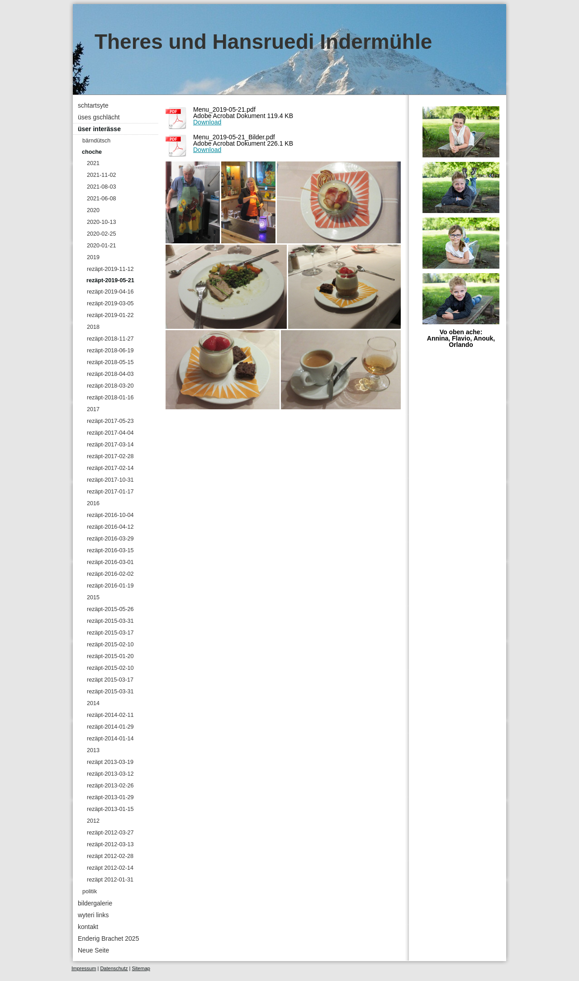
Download (207, 122)
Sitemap (141, 968)
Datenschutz (114, 968)
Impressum (83, 968)
